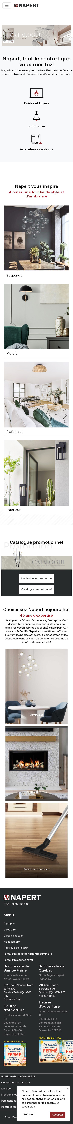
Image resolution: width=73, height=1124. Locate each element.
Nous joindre (12, 941)
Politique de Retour (16, 947)
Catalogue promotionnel (36, 589)
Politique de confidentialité (18, 1076)
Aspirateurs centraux (36, 869)
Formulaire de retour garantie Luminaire (28, 953)
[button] (2, 37)
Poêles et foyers (36, 792)
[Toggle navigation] (6, 5)
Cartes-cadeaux (13, 935)
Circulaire (10, 929)
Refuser (28, 1114)
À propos (9, 923)
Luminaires (36, 715)
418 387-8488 (12, 999)
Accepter (57, 1114)
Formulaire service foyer (18, 960)
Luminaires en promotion (36, 578)
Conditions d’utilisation (16, 1082)
